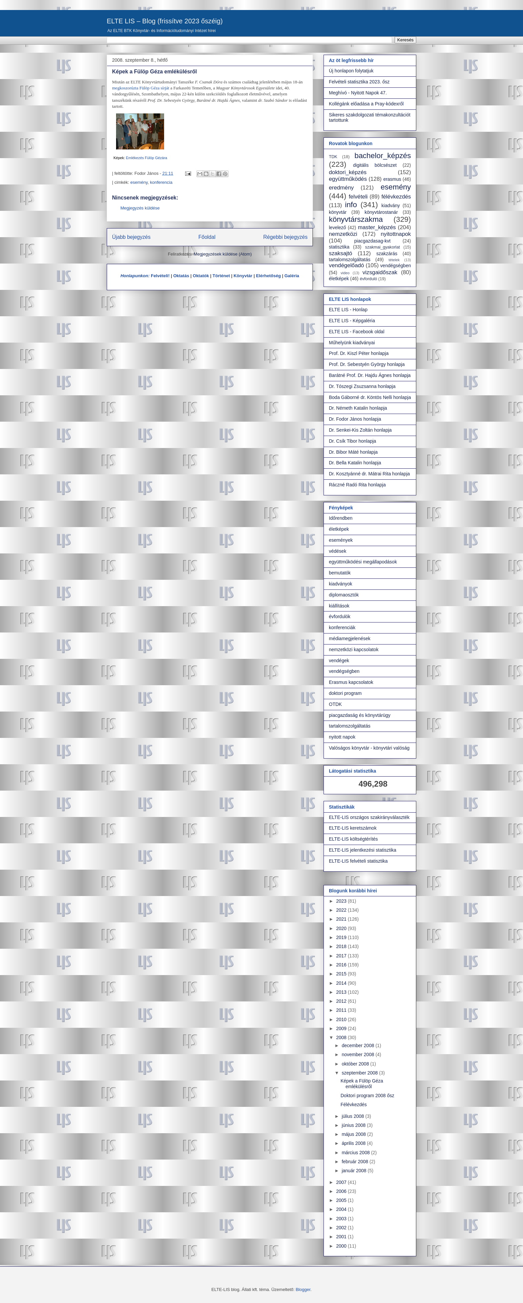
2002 (342, 1227)
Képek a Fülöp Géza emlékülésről (362, 1083)
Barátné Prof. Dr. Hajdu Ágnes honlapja (370, 375)
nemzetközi (343, 234)
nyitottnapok (396, 234)
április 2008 (354, 1143)
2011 (342, 1010)
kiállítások (339, 605)
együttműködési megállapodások (363, 561)
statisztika (339, 247)
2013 (342, 992)
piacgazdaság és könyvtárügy (359, 715)
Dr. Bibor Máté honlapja (353, 452)
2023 (342, 901)
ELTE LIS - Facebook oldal (356, 331)
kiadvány (391, 205)
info (351, 204)
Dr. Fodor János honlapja (355, 419)
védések (337, 551)
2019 (342, 937)
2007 (342, 1182)
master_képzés (377, 227)
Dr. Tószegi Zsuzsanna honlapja (362, 386)
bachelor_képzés (383, 155)
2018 (342, 946)
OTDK (335, 704)
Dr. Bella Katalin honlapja (355, 462)
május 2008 (354, 1134)
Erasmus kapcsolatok (351, 682)
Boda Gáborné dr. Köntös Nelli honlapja (370, 397)
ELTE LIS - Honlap (348, 309)
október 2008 (356, 1063)
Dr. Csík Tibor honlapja (352, 441)
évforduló (368, 279)
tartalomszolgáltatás (350, 259)
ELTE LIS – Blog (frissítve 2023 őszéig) (165, 21)
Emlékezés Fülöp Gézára (146, 158)
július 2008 (353, 1116)
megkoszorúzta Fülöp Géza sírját (140, 87)
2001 (342, 1236)
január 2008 (355, 1170)
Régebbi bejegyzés (285, 237)
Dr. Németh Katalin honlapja (358, 408)
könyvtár (338, 212)
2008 (342, 1037)
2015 (342, 973)
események (341, 540)
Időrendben (341, 518)
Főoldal (206, 237)
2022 (342, 910)
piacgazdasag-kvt (372, 241)
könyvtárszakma (356, 219)
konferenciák (342, 627)
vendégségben (395, 265)
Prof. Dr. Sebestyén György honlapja (367, 364)
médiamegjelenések (350, 638)
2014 (342, 983)
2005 (342, 1200)
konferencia (161, 182)
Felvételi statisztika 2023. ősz (359, 81)
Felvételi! (160, 275)
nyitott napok (342, 737)
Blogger (303, 1289)
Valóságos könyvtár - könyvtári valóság (369, 748)
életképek (339, 278)
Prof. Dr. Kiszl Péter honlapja (359, 353)
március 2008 (356, 1152)
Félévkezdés (354, 1104)
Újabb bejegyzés (131, 237)
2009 (342, 1028)
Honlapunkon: (134, 275)
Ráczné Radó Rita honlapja (357, 484)
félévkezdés (396, 196)
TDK (333, 156)
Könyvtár (242, 275)
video (345, 273)
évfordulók (340, 616)
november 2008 (358, 1054)
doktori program (345, 693)
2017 (342, 955)
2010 (342, 1019)
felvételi (358, 196)
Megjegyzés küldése (140, 207)
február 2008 (355, 1161)
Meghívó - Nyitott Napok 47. (358, 92)
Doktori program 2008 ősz (367, 1095)
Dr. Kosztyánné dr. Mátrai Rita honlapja (369, 473)
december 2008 (358, 1045)
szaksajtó (340, 253)
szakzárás (386, 253)
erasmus (392, 179)
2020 (342, 928)
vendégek (339, 660)
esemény (139, 182)
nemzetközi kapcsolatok (354, 649)
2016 (342, 964)
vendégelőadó (346, 265)
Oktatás (181, 275)
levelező (337, 227)
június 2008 (354, 1125)
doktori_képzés (348, 172)
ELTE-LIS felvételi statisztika (358, 861)
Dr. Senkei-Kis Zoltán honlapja (360, 430)
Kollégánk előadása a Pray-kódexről (366, 103)
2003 (342, 1218)
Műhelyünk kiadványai (352, 342)
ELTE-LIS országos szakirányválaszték (369, 817)
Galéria (292, 275)
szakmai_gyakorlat (382, 247)
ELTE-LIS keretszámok (353, 828)
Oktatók (201, 275)
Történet (221, 275)
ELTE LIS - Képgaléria (352, 320)
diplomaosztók (344, 594)
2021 (342, 919)
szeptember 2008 (360, 1072)
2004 (342, 1209)
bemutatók (340, 572)
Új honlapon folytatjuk (351, 70)
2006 (342, 1191)
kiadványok (340, 583)
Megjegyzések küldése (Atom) (223, 254)
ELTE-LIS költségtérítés (353, 839)
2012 (342, 1001)
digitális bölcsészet (375, 165)
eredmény (341, 187)
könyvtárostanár (381, 212)
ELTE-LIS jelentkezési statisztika (362, 850)
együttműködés (348, 179)
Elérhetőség (268, 275)
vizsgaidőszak (380, 272)
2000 (342, 1246)
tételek (394, 260)
